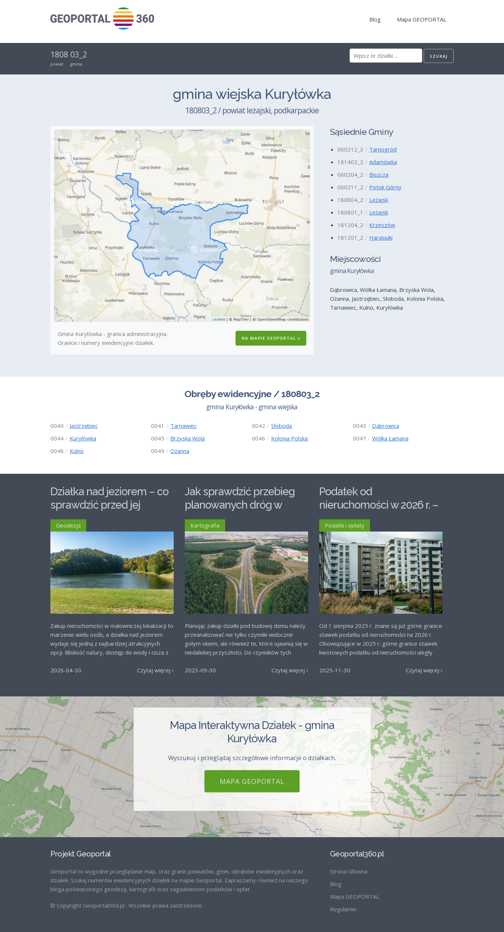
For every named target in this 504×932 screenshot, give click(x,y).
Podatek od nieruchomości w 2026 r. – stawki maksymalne (378, 505)
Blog (375, 19)
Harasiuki (381, 237)
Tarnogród (383, 149)
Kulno (77, 451)
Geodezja (68, 525)
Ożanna (179, 451)
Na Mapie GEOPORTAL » (270, 338)
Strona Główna (348, 871)
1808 (59, 54)
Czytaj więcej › (155, 670)
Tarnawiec (183, 425)
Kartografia (205, 525)
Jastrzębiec (84, 425)
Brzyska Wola (187, 438)
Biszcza (378, 174)
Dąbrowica (385, 425)
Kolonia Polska (289, 438)
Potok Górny (385, 187)
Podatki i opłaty (344, 525)
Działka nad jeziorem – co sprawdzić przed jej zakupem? (109, 505)
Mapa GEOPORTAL (421, 19)
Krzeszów (382, 225)
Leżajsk (378, 199)
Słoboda (281, 425)
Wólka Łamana (390, 438)
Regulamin (343, 909)
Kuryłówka (83, 438)
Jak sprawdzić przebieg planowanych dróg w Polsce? (240, 505)
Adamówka (383, 162)
